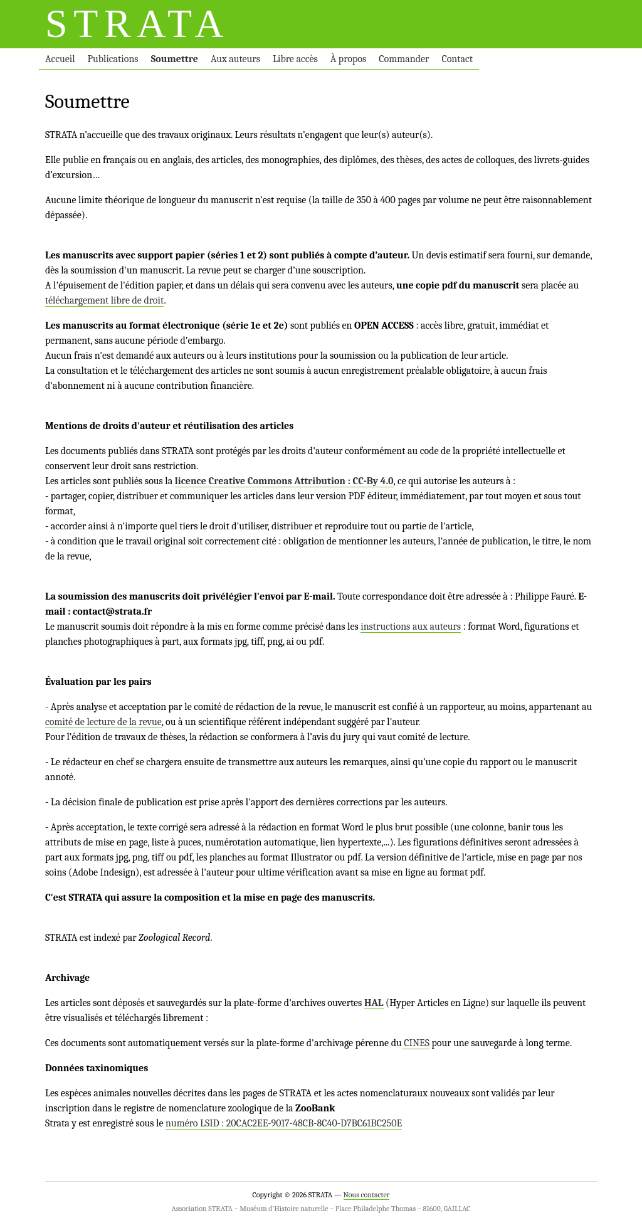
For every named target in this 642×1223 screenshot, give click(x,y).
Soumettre (174, 59)
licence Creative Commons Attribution (260, 481)
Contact (457, 59)
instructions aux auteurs (410, 626)
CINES (415, 1043)
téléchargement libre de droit (104, 300)
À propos (348, 59)
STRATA (137, 23)
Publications (113, 59)
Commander (404, 59)
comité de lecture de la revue (103, 722)
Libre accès (295, 59)
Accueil (60, 59)
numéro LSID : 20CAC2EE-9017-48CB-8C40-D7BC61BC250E (284, 1123)
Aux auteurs (235, 59)
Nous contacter (367, 1194)
